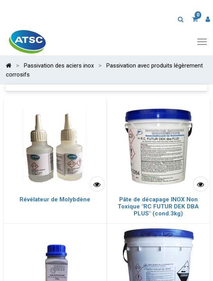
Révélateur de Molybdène (55, 199)
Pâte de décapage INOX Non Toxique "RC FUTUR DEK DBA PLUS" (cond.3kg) (158, 206)
